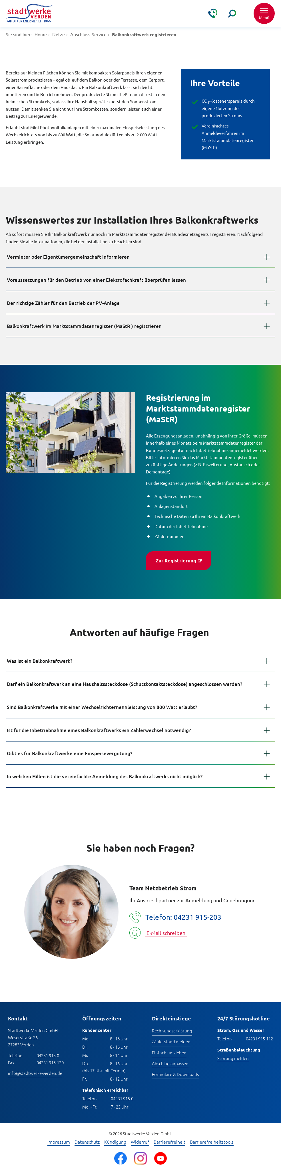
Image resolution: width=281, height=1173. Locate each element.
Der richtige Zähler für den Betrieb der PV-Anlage (63, 303)
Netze (58, 34)
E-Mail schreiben (165, 933)
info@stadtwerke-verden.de (35, 1073)
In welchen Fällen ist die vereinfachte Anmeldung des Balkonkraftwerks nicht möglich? (104, 776)
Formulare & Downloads (175, 1074)
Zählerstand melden (171, 1041)
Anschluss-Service (88, 34)
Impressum (58, 1142)
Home (41, 34)
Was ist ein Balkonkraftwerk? (39, 661)
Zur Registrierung (176, 561)
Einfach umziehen (169, 1053)
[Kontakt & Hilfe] (212, 13)
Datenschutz (87, 1142)
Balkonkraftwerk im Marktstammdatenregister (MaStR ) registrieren (84, 326)
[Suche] (232, 13)
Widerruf (140, 1142)
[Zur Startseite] (29, 13)
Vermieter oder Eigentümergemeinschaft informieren (68, 257)
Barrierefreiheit (169, 1142)
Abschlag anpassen (170, 1063)
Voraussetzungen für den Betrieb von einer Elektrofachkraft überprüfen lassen (96, 280)
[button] (264, 13)
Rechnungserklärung (172, 1031)
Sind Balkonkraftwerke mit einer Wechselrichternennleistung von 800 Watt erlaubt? (102, 707)
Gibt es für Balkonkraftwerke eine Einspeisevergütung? (69, 753)
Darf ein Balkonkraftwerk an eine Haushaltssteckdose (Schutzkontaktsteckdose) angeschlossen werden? (124, 684)
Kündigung (115, 1142)
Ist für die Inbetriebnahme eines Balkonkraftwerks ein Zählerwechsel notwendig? (99, 730)
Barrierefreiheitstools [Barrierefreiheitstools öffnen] (212, 1142)
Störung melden (233, 1058)
